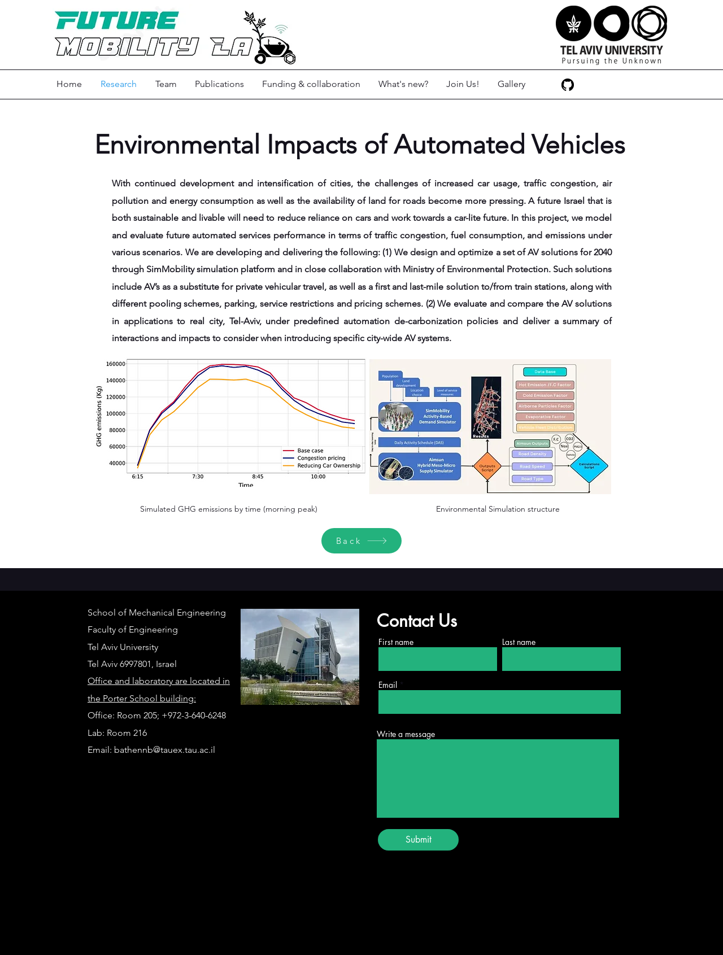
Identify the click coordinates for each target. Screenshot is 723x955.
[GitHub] (567, 85)
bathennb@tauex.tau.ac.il (164, 749)
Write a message (406, 734)
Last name (518, 642)
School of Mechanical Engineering (157, 612)
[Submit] (418, 840)
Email (387, 685)
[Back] (361, 540)
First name (395, 642)
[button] (166, 84)
